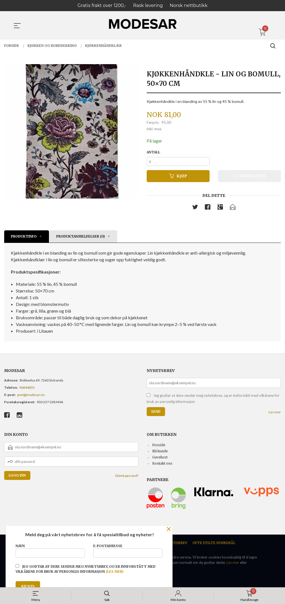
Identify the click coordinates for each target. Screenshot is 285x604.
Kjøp (178, 177)
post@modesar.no (31, 397)
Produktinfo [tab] (24, 238)
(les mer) (115, 571)
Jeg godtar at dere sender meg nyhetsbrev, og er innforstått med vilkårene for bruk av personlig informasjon (213, 400)
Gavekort (160, 459)
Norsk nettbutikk (189, 5)
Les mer (275, 414)
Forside (158, 447)
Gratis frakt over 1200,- (102, 5)
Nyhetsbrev (175, 545)
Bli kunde (160, 453)
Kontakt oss (162, 465)
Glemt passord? (126, 477)
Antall (153, 152)
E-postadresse (128, 549)
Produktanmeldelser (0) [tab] (80, 238)
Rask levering (148, 5)
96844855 (27, 389)
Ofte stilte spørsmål (214, 545)
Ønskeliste (250, 177)
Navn (50, 549)
